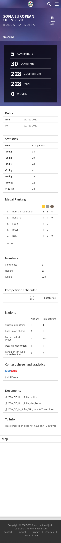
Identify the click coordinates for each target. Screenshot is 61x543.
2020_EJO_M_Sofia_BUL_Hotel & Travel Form (29, 409)
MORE (10, 243)
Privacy (36, 532)
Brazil (15, 229)
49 (33, 164)
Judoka (8, 276)
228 (44, 276)
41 (33, 170)
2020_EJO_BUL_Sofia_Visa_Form (23, 403)
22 (33, 182)
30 (43, 270)
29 (33, 157)
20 (33, 188)
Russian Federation (22, 211)
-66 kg (8, 157)
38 (33, 151)
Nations (9, 270)
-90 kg (8, 176)
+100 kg (9, 188)
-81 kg (8, 170)
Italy (14, 235)
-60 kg (8, 151)
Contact (8, 532)
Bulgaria (16, 217)
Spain (15, 223)
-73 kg (8, 164)
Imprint (22, 532)
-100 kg (9, 182)
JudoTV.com (11, 377)
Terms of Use (30, 535)
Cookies (49, 532)
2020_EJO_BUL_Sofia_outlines (22, 397)
